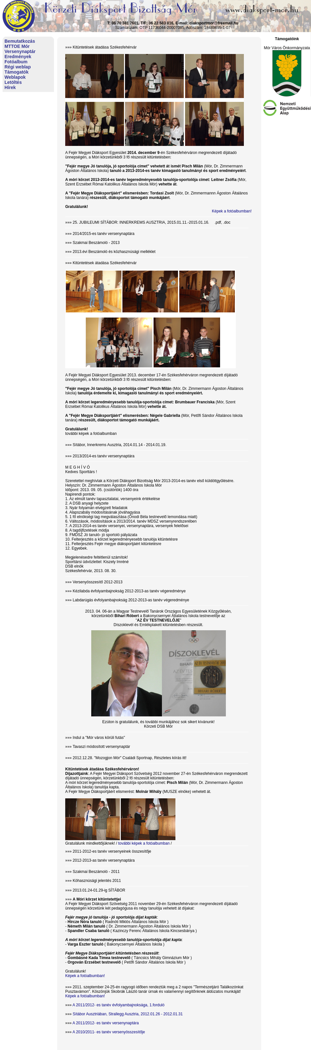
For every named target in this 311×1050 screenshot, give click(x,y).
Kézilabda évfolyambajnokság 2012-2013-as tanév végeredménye (129, 591)
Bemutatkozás (19, 41)
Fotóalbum (16, 61)
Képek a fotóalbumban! (232, 211)
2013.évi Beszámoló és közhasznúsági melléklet (114, 251)
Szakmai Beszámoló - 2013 (96, 242)
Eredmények (17, 56)
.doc (227, 222)
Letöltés (13, 82)
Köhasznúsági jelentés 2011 (97, 880)
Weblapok (15, 77)
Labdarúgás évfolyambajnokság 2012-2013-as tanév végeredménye (131, 600)
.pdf (218, 222)
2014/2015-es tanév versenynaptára (103, 233)
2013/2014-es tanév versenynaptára (103, 456)
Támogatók (16, 72)
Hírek (10, 87)
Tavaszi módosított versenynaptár (101, 746)
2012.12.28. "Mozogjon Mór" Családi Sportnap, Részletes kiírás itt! (129, 758)
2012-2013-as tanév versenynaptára (104, 860)
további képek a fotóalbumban (91, 433)
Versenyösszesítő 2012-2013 (97, 582)
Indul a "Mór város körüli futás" (99, 737)
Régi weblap (17, 66)
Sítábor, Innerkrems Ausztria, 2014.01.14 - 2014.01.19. (119, 445)
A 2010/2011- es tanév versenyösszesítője (109, 1032)
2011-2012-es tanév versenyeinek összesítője (112, 851)
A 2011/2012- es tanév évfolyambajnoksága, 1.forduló (118, 1005)
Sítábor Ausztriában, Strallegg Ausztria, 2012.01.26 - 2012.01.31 (127, 1014)
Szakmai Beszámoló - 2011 (96, 871)
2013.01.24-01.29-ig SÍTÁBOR (99, 890)
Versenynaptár (20, 51)
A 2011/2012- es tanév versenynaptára (106, 1023)
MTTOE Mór (17, 46)
